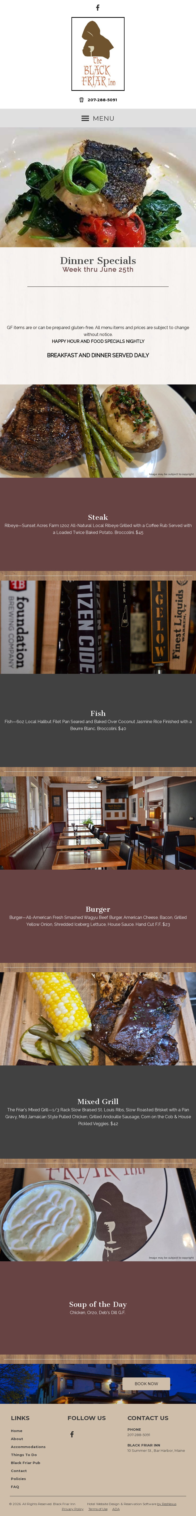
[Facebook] (98, 7)
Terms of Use (98, 1509)
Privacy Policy (73, 1509)
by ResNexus (166, 1504)
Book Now (146, 1383)
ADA (116, 1509)
